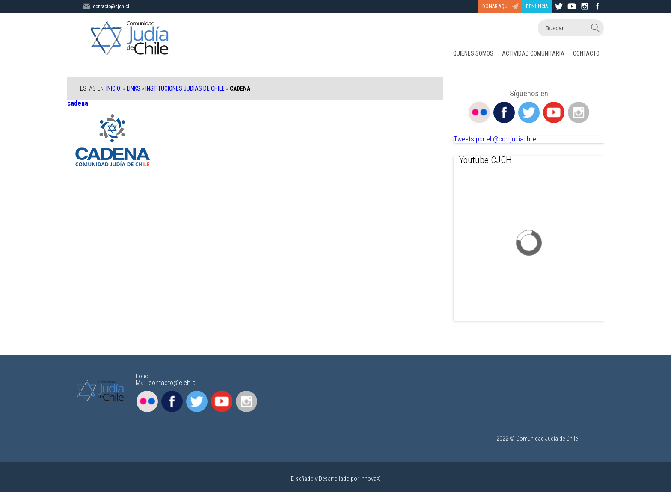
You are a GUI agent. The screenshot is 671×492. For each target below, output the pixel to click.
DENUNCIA (537, 6)
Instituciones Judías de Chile (185, 88)
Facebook (504, 112)
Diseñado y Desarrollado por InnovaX (335, 478)
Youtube (553, 112)
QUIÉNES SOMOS (473, 53)
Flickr (479, 112)
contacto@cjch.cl (172, 383)
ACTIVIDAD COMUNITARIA (533, 53)
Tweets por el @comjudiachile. (496, 139)
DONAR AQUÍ (495, 6)
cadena (77, 103)
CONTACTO (586, 53)
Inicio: (114, 88)
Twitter (529, 112)
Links (133, 88)
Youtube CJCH (485, 160)
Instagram (578, 112)
